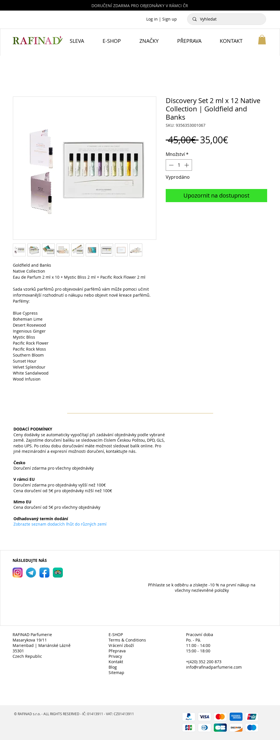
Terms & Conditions (127, 640)
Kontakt (116, 661)
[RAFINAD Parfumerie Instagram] (18, 573)
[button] (262, 39)
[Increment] (187, 165)
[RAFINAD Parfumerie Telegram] (31, 573)
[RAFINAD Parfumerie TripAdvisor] (58, 573)
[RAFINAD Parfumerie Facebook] (44, 573)
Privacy (115, 656)
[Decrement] (171, 165)
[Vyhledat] (227, 19)
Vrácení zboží (121, 645)
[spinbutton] (179, 165)
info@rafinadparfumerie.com (214, 667)
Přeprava (117, 650)
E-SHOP (116, 634)
